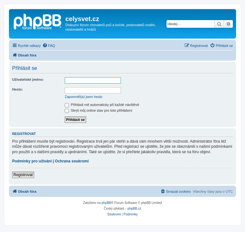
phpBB (106, 203)
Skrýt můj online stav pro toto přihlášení (98, 110)
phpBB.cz (134, 208)
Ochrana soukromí (72, 161)
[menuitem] (48, 45)
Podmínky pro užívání (32, 161)
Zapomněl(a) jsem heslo (83, 97)
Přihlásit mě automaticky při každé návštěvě (102, 105)
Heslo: (17, 89)
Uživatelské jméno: (28, 79)
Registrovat (23, 175)
